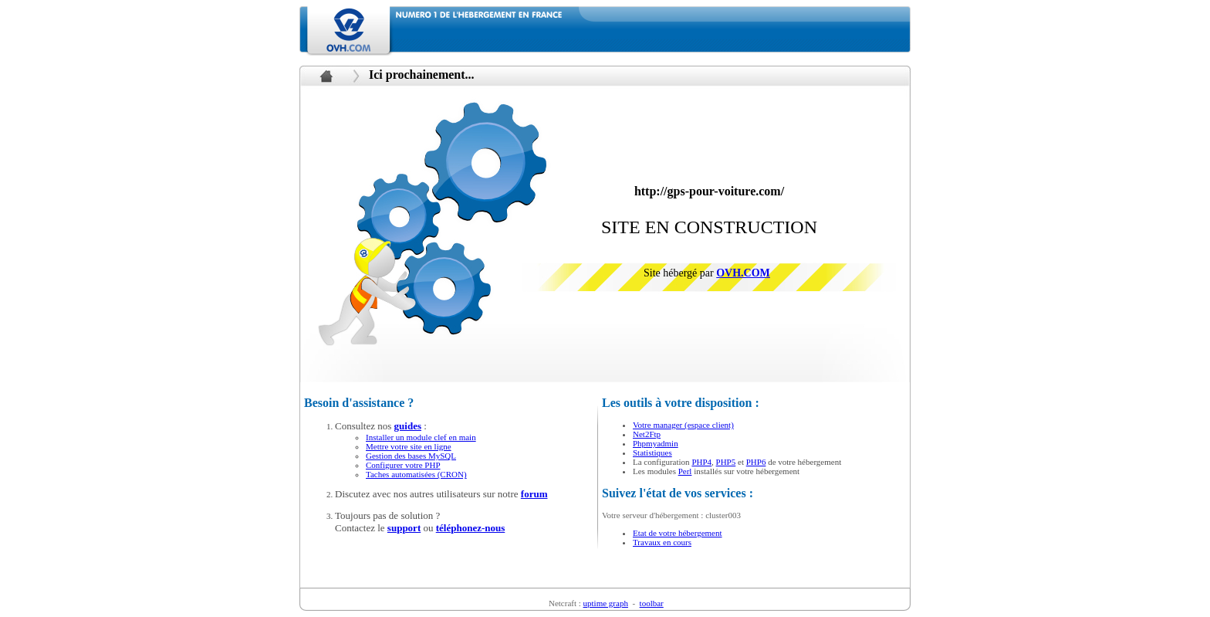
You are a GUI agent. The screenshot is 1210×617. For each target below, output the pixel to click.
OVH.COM (743, 273)
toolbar (652, 603)
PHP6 (756, 461)
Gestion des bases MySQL (411, 455)
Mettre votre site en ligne (408, 446)
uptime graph (605, 603)
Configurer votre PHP (403, 465)
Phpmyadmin (655, 443)
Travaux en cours (662, 542)
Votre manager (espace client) (683, 424)
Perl (685, 471)
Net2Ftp (647, 434)
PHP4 (701, 461)
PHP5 (726, 461)
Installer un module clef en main (421, 437)
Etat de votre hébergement (677, 532)
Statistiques (652, 452)
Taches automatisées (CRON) (416, 474)
